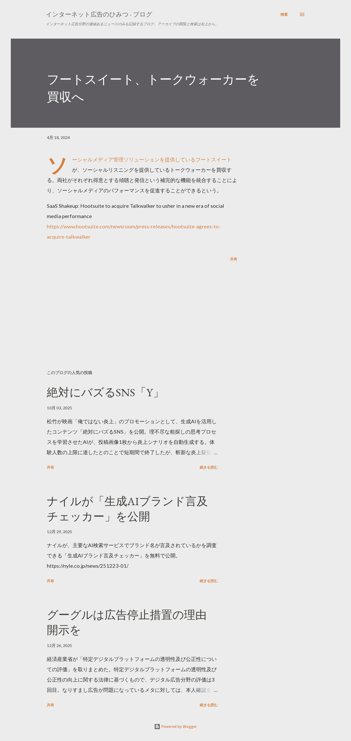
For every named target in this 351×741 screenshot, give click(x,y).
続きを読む (209, 467)
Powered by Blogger (175, 726)
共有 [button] (233, 259)
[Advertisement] (134, 306)
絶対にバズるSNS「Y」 (105, 392)
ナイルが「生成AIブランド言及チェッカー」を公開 (127, 509)
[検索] (284, 14)
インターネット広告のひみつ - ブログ (99, 14)
